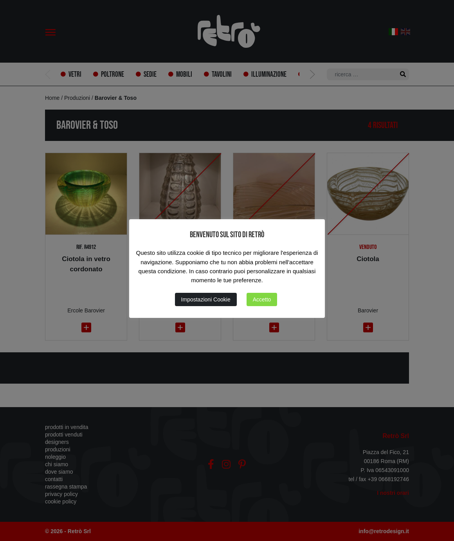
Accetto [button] (262, 299)
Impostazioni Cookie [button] (206, 299)
